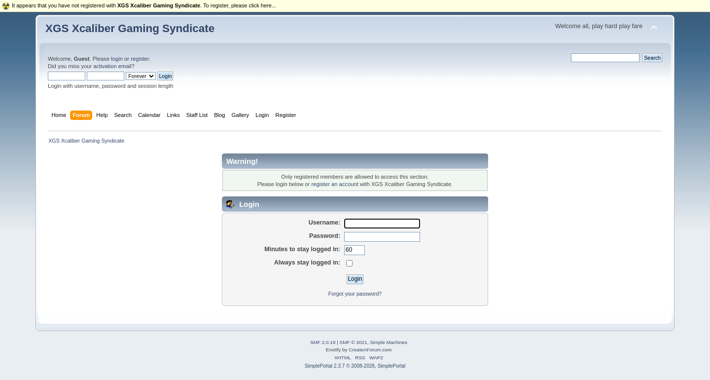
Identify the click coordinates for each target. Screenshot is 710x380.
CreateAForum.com (370, 349)
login (117, 59)
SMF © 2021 (353, 342)
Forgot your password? (355, 294)
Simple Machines (388, 342)
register (140, 59)
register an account (334, 184)
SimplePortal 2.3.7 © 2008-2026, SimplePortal (355, 366)
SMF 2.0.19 (323, 342)
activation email (112, 66)
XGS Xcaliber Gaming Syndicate (129, 28)
